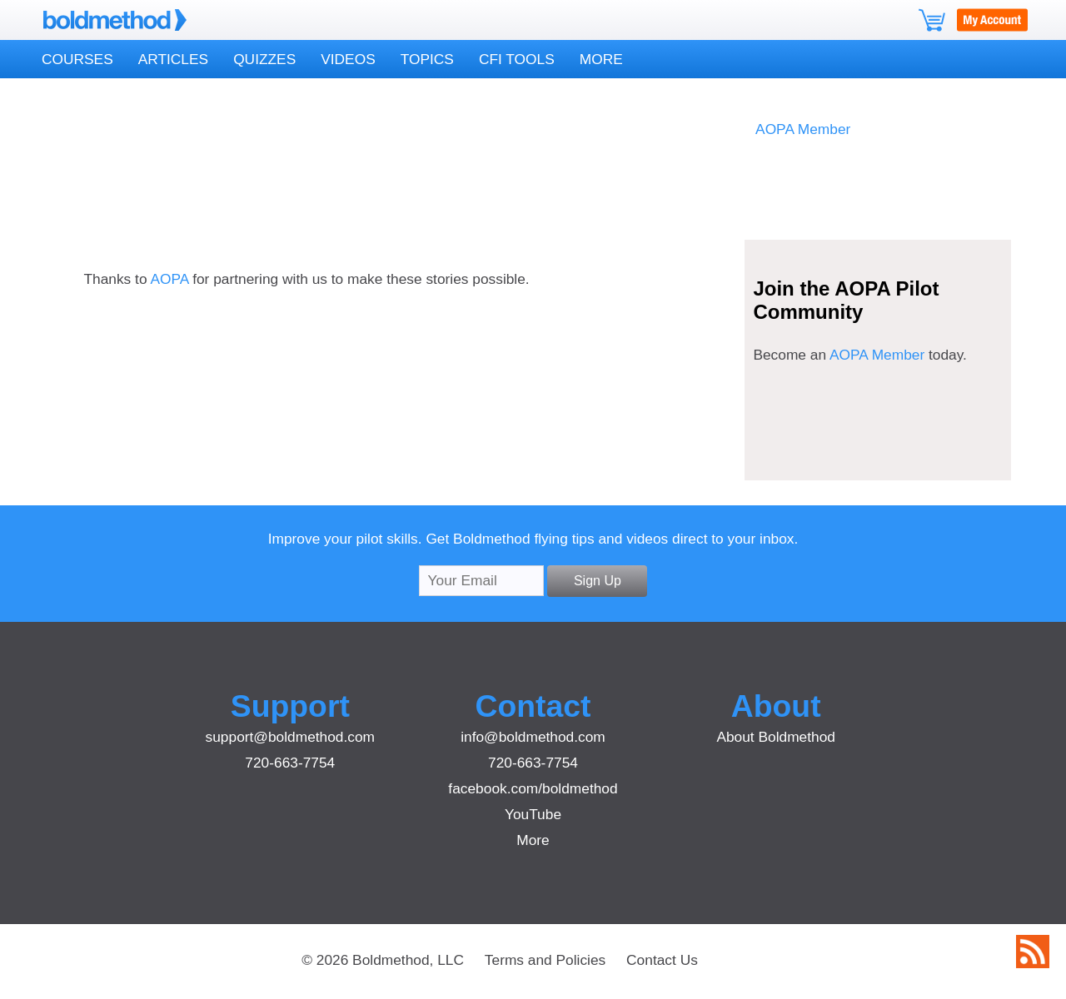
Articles (173, 59)
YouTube (533, 814)
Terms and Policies (545, 960)
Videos (348, 59)
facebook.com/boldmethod (532, 788)
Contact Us (662, 960)
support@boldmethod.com (291, 736)
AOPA (169, 279)
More (601, 59)
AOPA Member (802, 129)
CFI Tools (517, 59)
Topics (427, 59)
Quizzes (264, 59)
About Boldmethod (775, 736)
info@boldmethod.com (533, 736)
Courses (77, 59)
